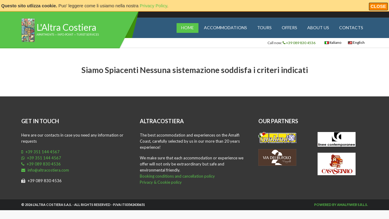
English (356, 42)
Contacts (351, 27)
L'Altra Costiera (66, 27)
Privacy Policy (153, 5)
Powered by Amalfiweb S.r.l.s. (341, 205)
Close (378, 6)
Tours (264, 27)
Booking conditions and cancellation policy (177, 176)
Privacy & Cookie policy (161, 182)
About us (318, 27)
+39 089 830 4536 (299, 42)
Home (187, 27)
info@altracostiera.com (45, 170)
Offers (289, 27)
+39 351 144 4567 (40, 151)
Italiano (333, 42)
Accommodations (225, 27)
